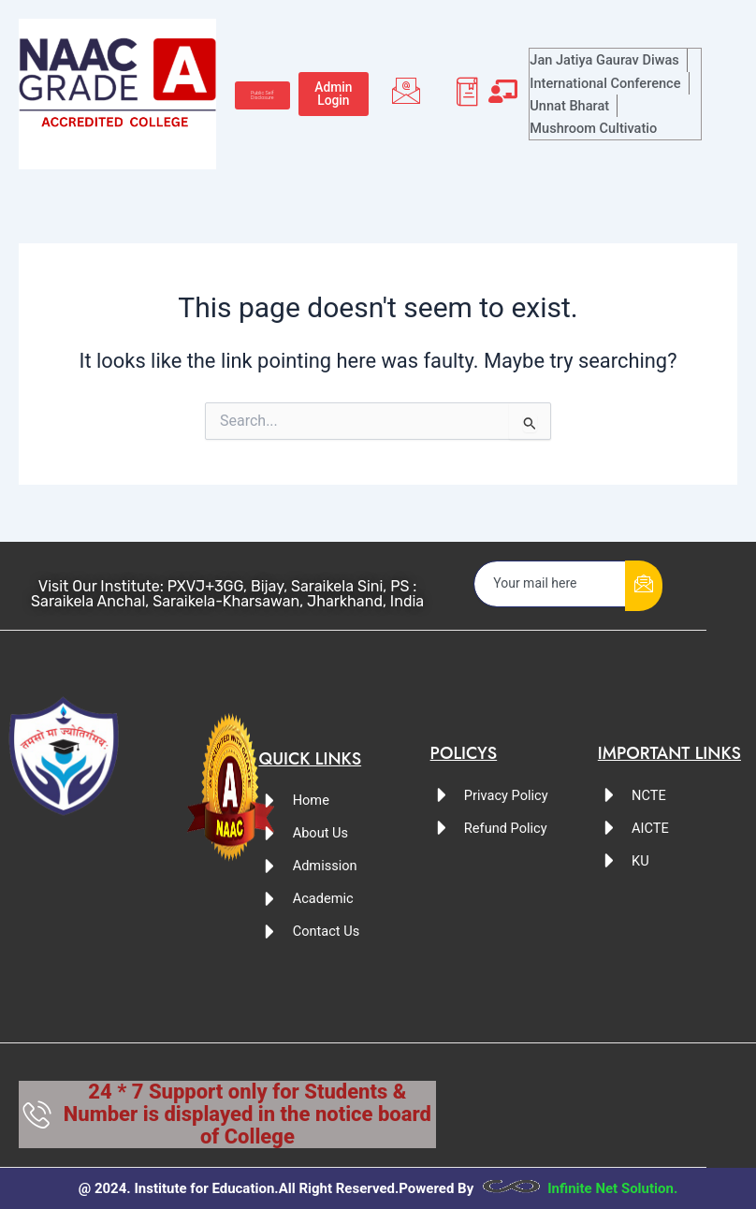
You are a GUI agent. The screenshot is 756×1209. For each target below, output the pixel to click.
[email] (550, 584)
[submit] (643, 586)
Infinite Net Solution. (612, 1188)
